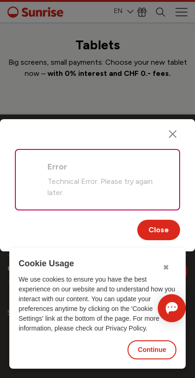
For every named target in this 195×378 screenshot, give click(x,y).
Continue (152, 349)
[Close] (172, 134)
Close (158, 229)
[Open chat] (172, 308)
